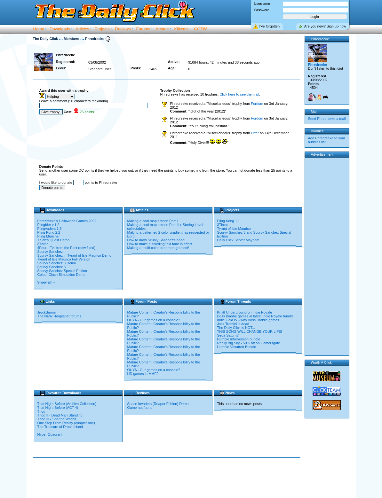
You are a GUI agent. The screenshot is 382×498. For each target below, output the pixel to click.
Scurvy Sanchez (50, 251)
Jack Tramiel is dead (233, 324)
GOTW (200, 29)
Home (38, 29)
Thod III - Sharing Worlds (56, 419)
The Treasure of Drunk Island (60, 427)
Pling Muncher (48, 236)
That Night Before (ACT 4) (57, 407)
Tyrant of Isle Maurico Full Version (64, 259)
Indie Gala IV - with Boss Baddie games (248, 320)
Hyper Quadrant (49, 434)
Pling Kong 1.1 (228, 221)
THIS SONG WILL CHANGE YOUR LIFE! (249, 331)
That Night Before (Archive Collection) (67, 404)
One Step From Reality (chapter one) (66, 423)
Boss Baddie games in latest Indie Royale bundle (255, 316)
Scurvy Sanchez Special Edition (62, 271)
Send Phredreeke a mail (327, 119)
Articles (82, 29)
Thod (41, 411)
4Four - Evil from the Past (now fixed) (66, 248)
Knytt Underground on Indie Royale (244, 312)
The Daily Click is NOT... (236, 328)
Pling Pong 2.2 (48, 232)
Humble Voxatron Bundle (236, 347)
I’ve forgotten (269, 26)
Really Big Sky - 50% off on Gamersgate (248, 343)
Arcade (162, 29)
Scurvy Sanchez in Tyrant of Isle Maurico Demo (74, 255)
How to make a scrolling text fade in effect (159, 244)
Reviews (123, 29)
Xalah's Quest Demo (53, 240)
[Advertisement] (168, 478)
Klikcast (181, 29)
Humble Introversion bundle (238, 339)
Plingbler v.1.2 (48, 225)
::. (61, 38)
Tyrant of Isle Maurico (234, 228)
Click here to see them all (239, 94)
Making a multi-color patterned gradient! (158, 248)
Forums (143, 29)
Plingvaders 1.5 (49, 228)
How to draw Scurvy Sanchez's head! (156, 240)
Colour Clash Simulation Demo (61, 274)
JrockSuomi (46, 312)
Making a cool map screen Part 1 (153, 221)
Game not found (140, 407)
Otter (255, 133)
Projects (102, 29)
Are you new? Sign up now (325, 26)
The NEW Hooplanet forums (59, 316)
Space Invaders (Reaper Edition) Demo (158, 404)
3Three (43, 244)
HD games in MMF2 (143, 374)
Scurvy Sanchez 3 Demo (56, 263)
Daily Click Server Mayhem (238, 240)
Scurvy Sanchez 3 (51, 267)
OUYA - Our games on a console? (153, 320)
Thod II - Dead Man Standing (60, 415)
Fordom (257, 103)
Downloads (60, 29)
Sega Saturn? (228, 335)
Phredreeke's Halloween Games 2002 (67, 221)
